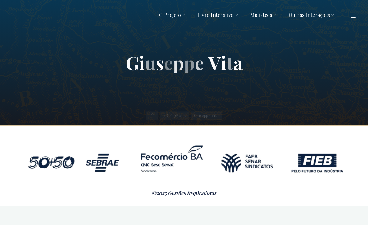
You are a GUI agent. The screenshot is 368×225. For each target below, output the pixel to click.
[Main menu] (350, 15)
